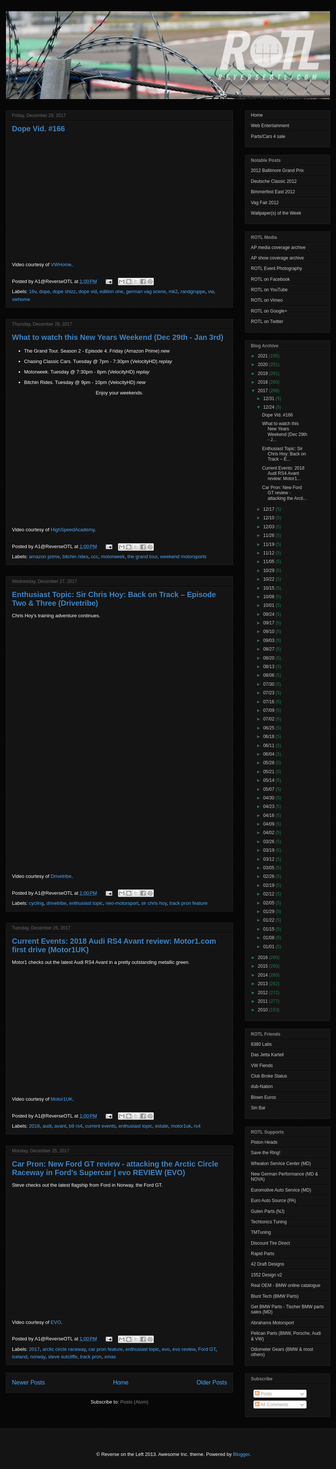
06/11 (269, 745)
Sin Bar (258, 1107)
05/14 (269, 780)
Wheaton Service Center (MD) (281, 1163)
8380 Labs (261, 1044)
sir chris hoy (154, 903)
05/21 (269, 771)
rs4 (197, 1126)
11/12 (269, 553)
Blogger (241, 1454)
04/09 (269, 824)
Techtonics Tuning (269, 1221)
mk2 (173, 291)
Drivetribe (61, 876)
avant (60, 1126)
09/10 (269, 631)
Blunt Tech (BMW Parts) (275, 1296)
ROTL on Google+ (269, 311)
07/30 (269, 684)
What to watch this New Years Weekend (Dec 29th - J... (284, 431)
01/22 (269, 920)
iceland (19, 1356)
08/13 (269, 666)
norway (37, 1356)
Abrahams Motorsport (272, 1322)
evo (166, 1349)
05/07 (269, 789)
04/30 (269, 797)
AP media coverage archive (278, 247)
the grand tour (142, 556)
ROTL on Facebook (270, 279)
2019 (263, 373)
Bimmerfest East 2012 (273, 191)
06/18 (269, 736)
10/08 (269, 596)
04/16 (269, 815)
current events (100, 1126)
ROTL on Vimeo (267, 300)
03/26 (269, 841)
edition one (112, 291)
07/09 (269, 710)
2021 (263, 356)
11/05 (269, 561)
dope (44, 291)
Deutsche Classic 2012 (274, 181)
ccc (95, 556)
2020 (263, 364)
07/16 (269, 701)
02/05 (269, 903)
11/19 (269, 544)
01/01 (269, 946)
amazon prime (44, 556)
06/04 (269, 754)
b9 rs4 (76, 1126)
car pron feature (105, 1349)
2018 (34, 1126)
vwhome (21, 299)
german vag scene (146, 291)
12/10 (269, 517)
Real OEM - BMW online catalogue (285, 1285)
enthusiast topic (86, 903)
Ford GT (206, 1349)
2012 (263, 992)
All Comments (271, 1404)
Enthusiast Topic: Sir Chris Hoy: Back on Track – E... (284, 454)
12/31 (269, 398)
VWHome (61, 264)
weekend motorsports (183, 556)
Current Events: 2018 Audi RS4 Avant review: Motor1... (283, 473)
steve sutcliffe (63, 1356)
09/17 (269, 623)
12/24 (269, 407)
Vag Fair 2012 (265, 202)
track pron (91, 1356)
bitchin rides (75, 556)
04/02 (269, 832)
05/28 (269, 762)
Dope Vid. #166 (38, 129)
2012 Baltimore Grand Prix (277, 170)
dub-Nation (262, 1086)
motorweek (113, 556)
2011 (263, 1001)
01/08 (269, 937)
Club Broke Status (269, 1076)
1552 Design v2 (266, 1275)
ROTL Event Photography (276, 268)
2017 (34, 1349)
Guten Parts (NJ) (267, 1211)
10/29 (269, 570)
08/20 (269, 658)
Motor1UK (62, 1099)
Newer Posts (28, 1382)
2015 (263, 966)
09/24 (269, 614)
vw (211, 291)
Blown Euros (263, 1097)
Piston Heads (264, 1142)
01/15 (269, 929)
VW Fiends (262, 1065)
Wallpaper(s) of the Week (276, 213)
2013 (263, 983)
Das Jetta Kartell (267, 1054)
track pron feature (188, 903)
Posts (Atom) (134, 1402)
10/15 (269, 588)
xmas (110, 1356)
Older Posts (212, 1382)
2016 (263, 957)
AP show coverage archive (277, 258)
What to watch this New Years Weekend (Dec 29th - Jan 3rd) (117, 337)
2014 (263, 975)
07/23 (269, 692)
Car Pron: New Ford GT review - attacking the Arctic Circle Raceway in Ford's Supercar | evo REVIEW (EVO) (115, 1168)
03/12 (269, 859)
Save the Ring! (265, 1152)
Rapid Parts (262, 1253)
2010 (263, 1009)
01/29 (269, 911)
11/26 (269, 535)
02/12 (269, 894)
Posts (263, 1393)
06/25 (269, 728)
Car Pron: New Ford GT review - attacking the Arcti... (284, 493)
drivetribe (56, 903)
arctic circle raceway (64, 1349)
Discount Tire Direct (270, 1243)
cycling (36, 903)
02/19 (269, 885)
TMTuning (261, 1232)
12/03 (269, 526)
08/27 (269, 649)
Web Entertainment (270, 125)
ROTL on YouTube (269, 289)
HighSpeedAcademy (73, 529)
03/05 (269, 867)
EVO (56, 1322)
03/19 (269, 850)
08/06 (269, 675)
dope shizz (64, 291)
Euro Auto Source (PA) (273, 1200)
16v (33, 291)
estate (161, 1126)
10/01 (269, 605)
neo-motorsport (122, 903)
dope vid (87, 291)
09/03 (269, 640)
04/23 (269, 806)
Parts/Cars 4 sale (268, 136)
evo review (183, 1349)
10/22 (269, 579)
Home (121, 1382)
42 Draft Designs (267, 1264)
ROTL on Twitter (267, 321)
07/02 (269, 719)
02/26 (269, 876)
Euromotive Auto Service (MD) (281, 1190)
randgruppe (193, 291)
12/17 (269, 509)
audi (47, 1126)
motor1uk (181, 1126)
